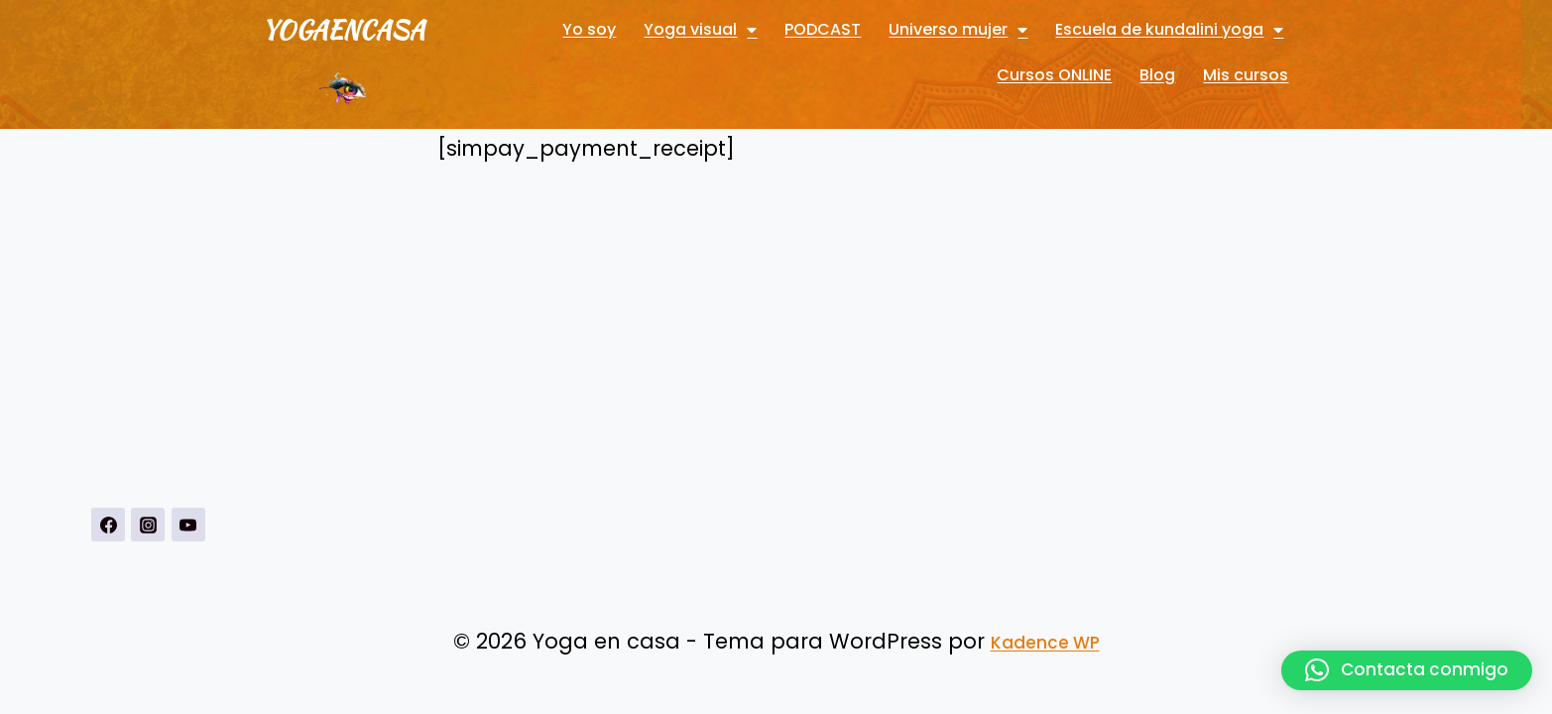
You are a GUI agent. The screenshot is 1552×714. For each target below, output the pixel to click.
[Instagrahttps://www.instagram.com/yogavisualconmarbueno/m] (148, 524)
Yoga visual (700, 30)
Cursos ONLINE (1054, 74)
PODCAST (822, 29)
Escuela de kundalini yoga (1169, 30)
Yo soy (589, 29)
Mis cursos (1245, 74)
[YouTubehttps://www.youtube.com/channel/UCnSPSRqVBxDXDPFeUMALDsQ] (188, 524)
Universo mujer (958, 30)
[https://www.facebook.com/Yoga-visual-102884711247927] (108, 524)
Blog (1157, 74)
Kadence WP (1045, 642)
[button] (1406, 670)
